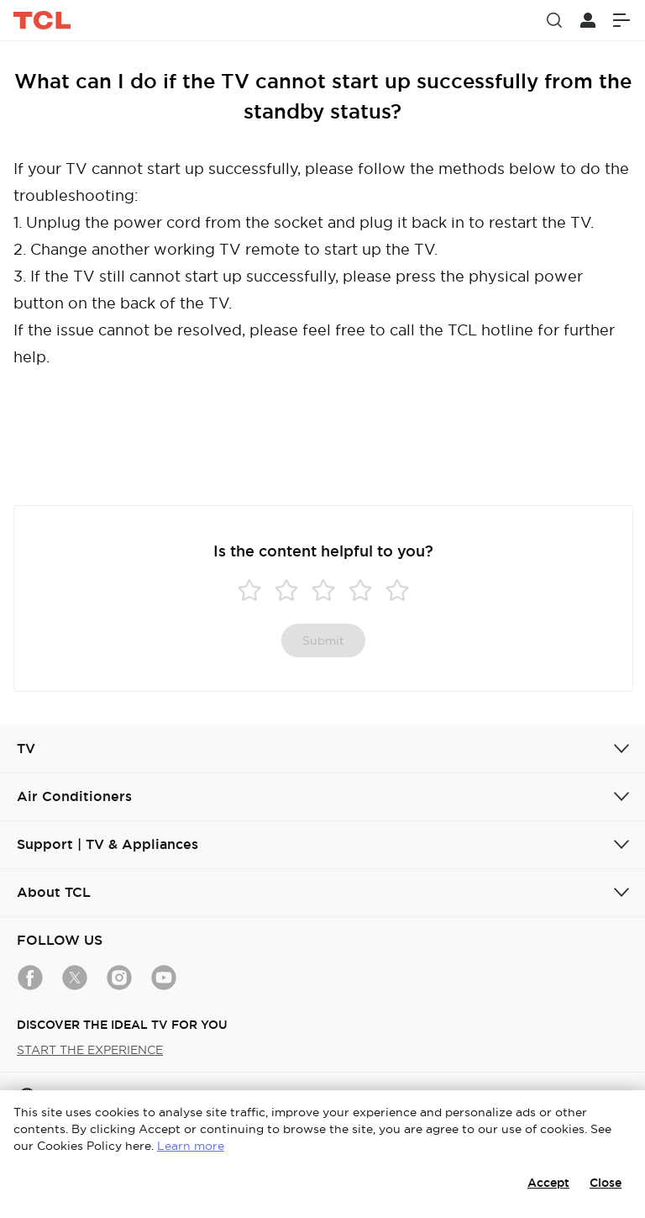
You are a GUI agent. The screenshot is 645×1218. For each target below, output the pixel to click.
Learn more (190, 1145)
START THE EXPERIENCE (90, 1049)
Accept (548, 1182)
